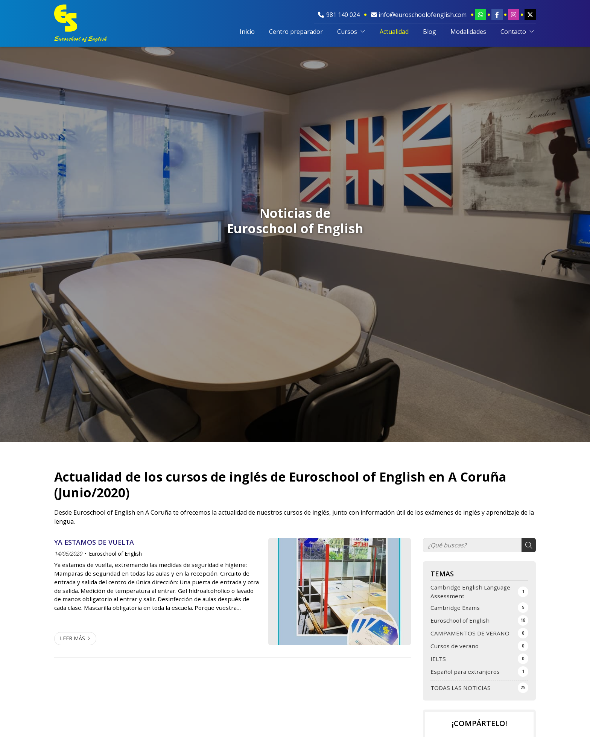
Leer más (72, 638)
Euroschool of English (115, 553)
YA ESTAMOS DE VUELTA (94, 542)
